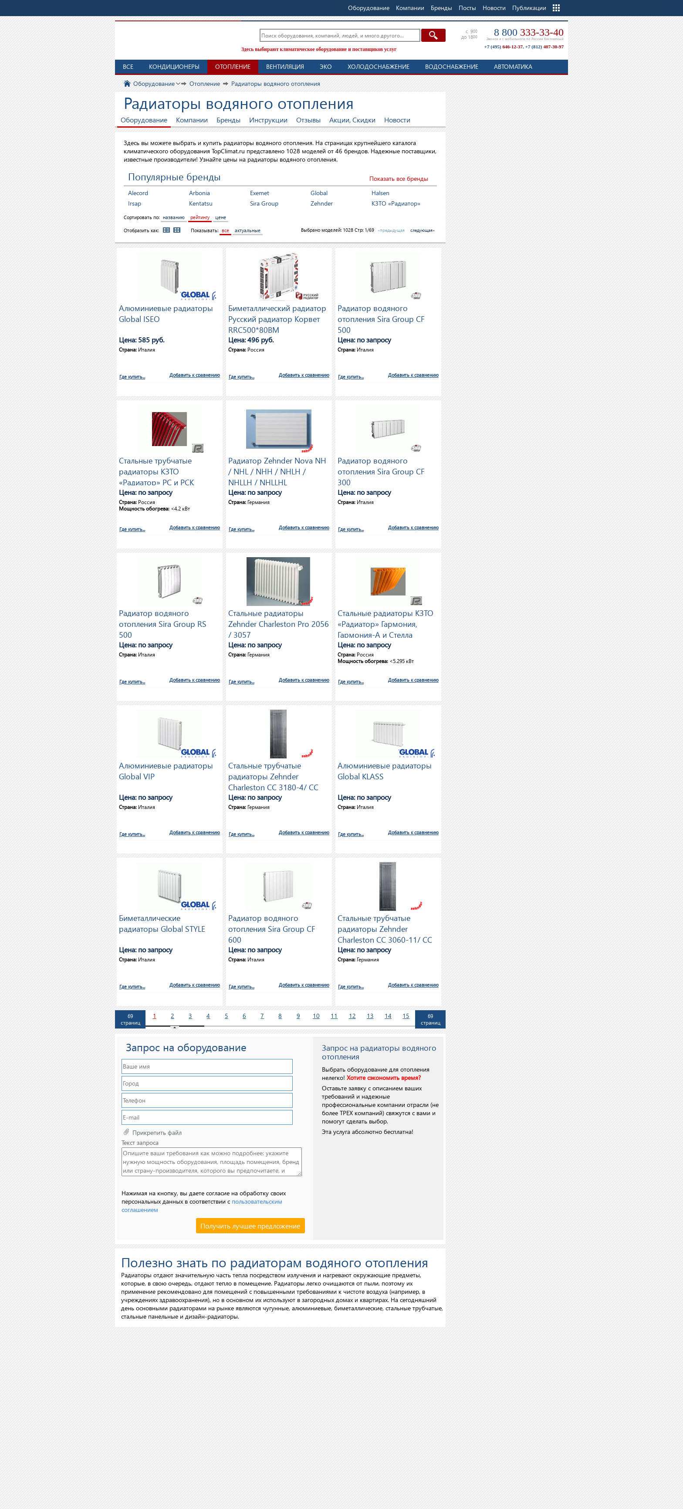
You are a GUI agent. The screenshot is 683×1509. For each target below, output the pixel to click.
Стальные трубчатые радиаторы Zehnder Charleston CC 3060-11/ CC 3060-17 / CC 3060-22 (385, 927)
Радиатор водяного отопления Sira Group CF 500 (381, 317)
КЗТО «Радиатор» (396, 203)
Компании (192, 119)
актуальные (247, 230)
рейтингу (200, 217)
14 (388, 1016)
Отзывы (308, 119)
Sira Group (264, 203)
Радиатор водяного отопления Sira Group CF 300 (381, 470)
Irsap (134, 203)
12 (352, 1016)
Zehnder (322, 203)
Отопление (232, 66)
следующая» (422, 230)
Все (128, 66)
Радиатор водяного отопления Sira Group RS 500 (162, 622)
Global (319, 193)
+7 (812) (544, 46)
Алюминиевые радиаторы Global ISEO (166, 313)
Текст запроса (140, 1142)
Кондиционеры (174, 66)
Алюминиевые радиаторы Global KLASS (385, 771)
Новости (494, 7)
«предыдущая (391, 230)
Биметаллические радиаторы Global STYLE (162, 923)
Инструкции (268, 119)
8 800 (529, 32)
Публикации (529, 7)
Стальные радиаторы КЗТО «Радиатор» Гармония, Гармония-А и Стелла (385, 622)
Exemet (259, 193)
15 (405, 1016)
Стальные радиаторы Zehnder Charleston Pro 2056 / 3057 (278, 622)
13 (370, 1016)
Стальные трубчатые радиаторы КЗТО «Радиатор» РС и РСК (156, 470)
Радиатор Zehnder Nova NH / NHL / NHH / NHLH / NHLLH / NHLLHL (277, 470)
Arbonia (199, 193)
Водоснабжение (451, 66)
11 (334, 1016)
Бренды (228, 119)
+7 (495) (503, 46)
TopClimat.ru (176, 39)
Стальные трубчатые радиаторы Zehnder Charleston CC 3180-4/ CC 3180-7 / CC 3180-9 (273, 775)
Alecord (138, 193)
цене (220, 217)
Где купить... (132, 376)
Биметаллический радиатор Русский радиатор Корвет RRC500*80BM (277, 317)
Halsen (380, 193)
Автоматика (513, 66)
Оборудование (144, 119)
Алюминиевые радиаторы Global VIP (166, 771)
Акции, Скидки (352, 119)
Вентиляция (285, 66)
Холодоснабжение (378, 66)
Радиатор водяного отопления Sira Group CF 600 (271, 927)
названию (174, 217)
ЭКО (326, 66)
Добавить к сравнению (194, 375)
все (225, 230)
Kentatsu (201, 203)
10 (316, 1016)
